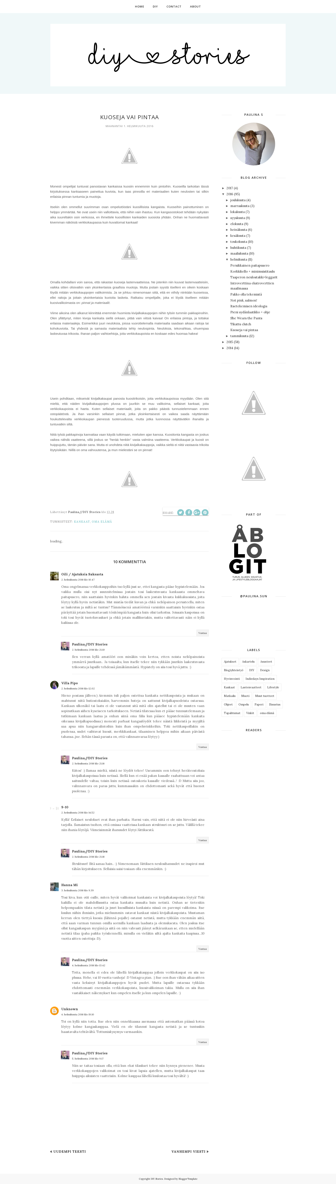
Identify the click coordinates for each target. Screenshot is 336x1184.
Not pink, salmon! (243, 300)
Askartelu (248, 661)
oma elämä (102, 522)
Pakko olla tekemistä (246, 294)
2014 (229, 348)
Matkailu (230, 696)
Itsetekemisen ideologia (248, 306)
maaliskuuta (239, 253)
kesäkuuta (237, 236)
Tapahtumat (232, 713)
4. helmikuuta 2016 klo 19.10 (77, 1014)
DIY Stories (157, 1178)
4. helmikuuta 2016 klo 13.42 (88, 965)
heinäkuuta (238, 230)
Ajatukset (230, 661)
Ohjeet (228, 704)
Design (265, 670)
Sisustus (274, 704)
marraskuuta (239, 206)
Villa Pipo (69, 683)
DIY (251, 670)
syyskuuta (237, 218)
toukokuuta (238, 242)
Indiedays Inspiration (260, 679)
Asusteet (266, 661)
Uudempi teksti (69, 1151)
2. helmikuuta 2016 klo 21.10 (88, 649)
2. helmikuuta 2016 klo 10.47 (77, 579)
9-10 (64, 807)
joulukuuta (238, 200)
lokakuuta (237, 212)
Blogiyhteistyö (233, 670)
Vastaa (202, 633)
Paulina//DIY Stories (90, 644)
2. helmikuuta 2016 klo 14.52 (77, 812)
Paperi (259, 704)
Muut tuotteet (264, 696)
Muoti (245, 696)
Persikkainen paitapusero (249, 265)
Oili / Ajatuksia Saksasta (82, 574)
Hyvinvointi (232, 679)
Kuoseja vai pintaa (244, 330)
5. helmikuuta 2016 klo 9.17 (88, 1058)
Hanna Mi (69, 885)
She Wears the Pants (246, 318)
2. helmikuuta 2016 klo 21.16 (88, 763)
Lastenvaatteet (251, 687)
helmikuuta (238, 259)
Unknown (69, 1009)
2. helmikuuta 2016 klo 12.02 (78, 688)
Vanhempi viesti (188, 1151)
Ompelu (243, 704)
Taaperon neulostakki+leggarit (254, 277)
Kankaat (82, 522)
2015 (229, 342)
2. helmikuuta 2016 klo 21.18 (88, 856)
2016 (229, 194)
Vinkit (250, 713)
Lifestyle (273, 687)
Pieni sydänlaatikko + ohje (250, 312)
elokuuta (236, 224)
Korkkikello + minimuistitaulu (252, 271)
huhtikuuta (238, 248)
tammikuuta (239, 336)
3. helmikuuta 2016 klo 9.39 (77, 890)
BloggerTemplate (187, 1178)
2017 (229, 188)
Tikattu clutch (240, 324)
